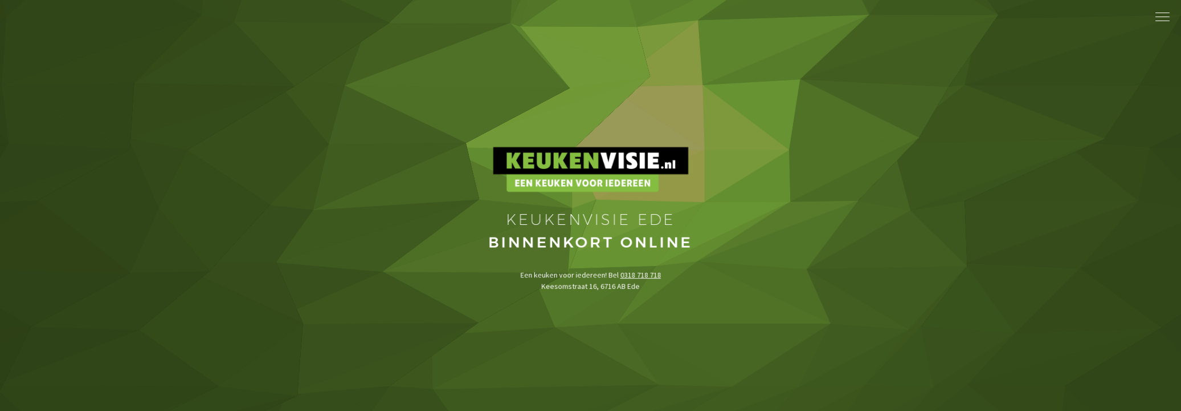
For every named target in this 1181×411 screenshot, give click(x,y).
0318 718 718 (639, 297)
